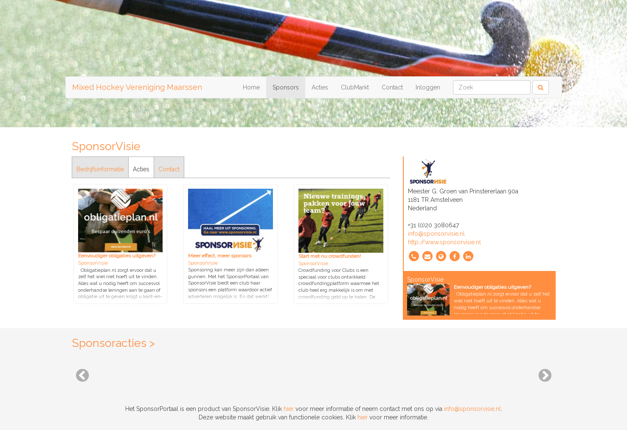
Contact (392, 87)
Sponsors (286, 87)
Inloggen (428, 87)
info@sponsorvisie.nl (436, 233)
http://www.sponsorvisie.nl (444, 242)
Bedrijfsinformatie (100, 169)
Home (251, 87)
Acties (320, 87)
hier (289, 408)
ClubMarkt (355, 87)
